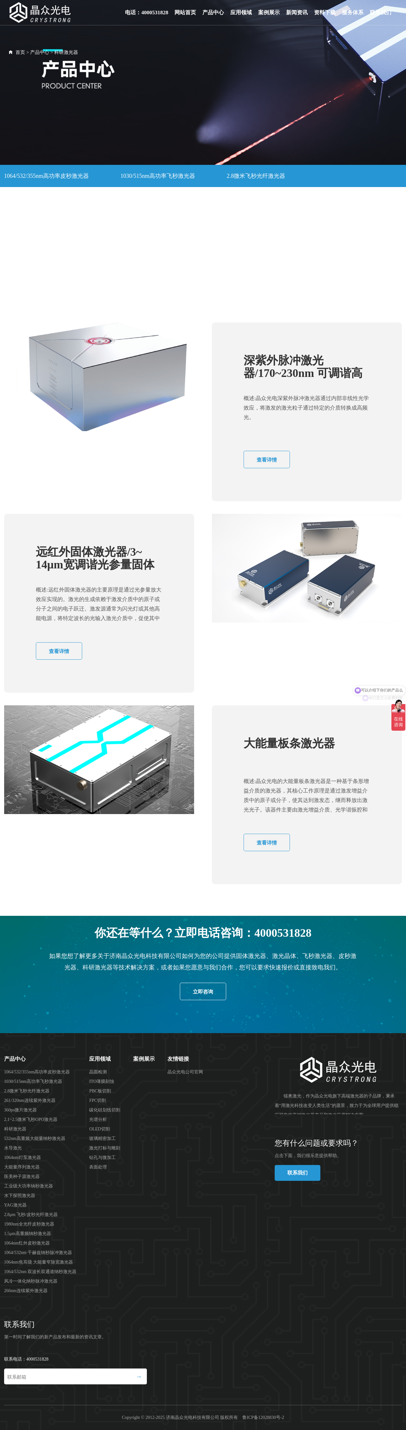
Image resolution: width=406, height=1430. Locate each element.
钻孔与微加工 (102, 1157)
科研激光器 (66, 52)
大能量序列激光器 (271, 221)
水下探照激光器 (196, 243)
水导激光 (126, 221)
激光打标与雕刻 (104, 1148)
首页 (20, 52)
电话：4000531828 (146, 13)
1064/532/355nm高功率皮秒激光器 (46, 176)
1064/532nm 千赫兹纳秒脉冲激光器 (48, 288)
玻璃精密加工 (102, 1138)
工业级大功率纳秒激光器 (113, 243)
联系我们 (380, 13)
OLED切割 (99, 1129)
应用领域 (241, 13)
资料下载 (325, 13)
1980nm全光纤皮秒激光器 (137, 266)
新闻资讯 (297, 13)
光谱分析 (98, 1119)
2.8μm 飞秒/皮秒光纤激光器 (38, 266)
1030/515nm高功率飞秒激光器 (158, 176)
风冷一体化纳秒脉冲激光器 (38, 311)
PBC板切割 (100, 1091)
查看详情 (267, 460)
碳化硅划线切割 (104, 1110)
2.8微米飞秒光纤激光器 (256, 176)
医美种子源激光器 (27, 243)
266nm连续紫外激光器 (132, 311)
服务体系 (352, 13)
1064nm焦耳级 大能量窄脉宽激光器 (167, 288)
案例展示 (269, 13)
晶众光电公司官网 (185, 1072)
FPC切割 (97, 1100)
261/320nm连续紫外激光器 (37, 198)
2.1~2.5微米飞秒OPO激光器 (210, 198)
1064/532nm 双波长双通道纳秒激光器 (290, 288)
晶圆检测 (98, 1072)
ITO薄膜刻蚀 (101, 1081)
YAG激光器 (262, 243)
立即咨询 (203, 991)
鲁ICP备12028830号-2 (263, 1417)
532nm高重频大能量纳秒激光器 (43, 221)
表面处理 (98, 1167)
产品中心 (213, 13)
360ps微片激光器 (123, 198)
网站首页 (185, 13)
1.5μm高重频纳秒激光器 (231, 266)
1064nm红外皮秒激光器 (322, 266)
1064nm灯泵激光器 (192, 221)
